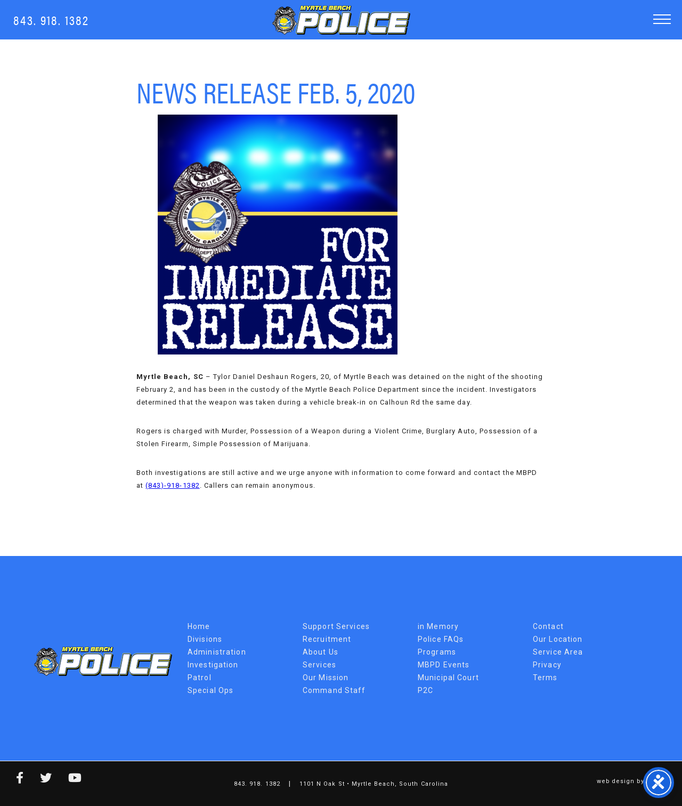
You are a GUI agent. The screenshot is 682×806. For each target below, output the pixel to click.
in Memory (438, 626)
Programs (437, 652)
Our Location (557, 639)
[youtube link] (67, 780)
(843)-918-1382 (172, 485)
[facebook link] (12, 780)
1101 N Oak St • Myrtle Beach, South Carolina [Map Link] (373, 783)
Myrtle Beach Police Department (103, 661)
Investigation (213, 664)
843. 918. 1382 (51, 19)
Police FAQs (441, 639)
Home (199, 626)
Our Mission (325, 677)
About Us (320, 652)
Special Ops (210, 690)
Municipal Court (448, 677)
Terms (545, 677)
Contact (548, 626)
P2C (425, 690)
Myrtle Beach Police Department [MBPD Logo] (341, 20)
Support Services (336, 626)
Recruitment (327, 639)
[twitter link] (38, 780)
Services (319, 664)
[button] (662, 19)
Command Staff (334, 690)
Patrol (200, 677)
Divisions (205, 639)
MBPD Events (443, 664)
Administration (217, 652)
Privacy (547, 664)
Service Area (558, 652)
